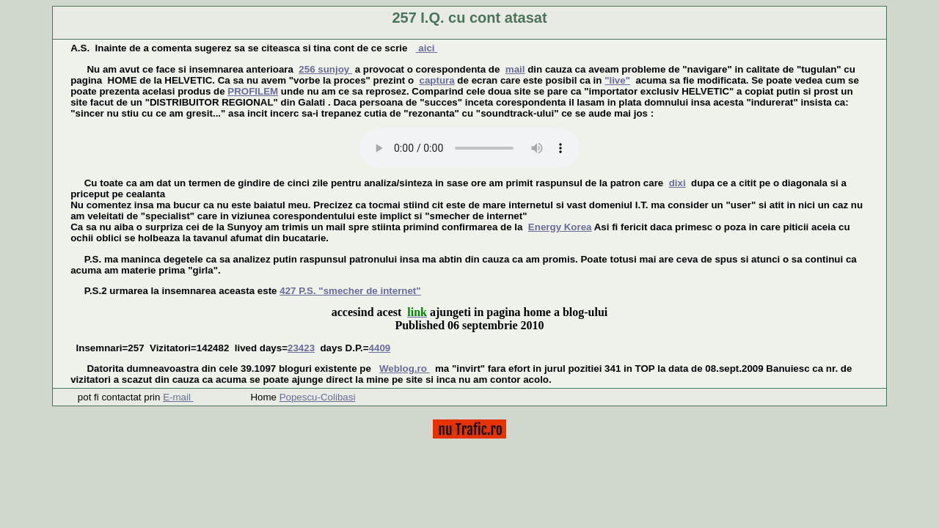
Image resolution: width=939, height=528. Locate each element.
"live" (617, 80)
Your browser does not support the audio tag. (469, 148)
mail (515, 69)
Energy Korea (560, 226)
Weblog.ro (404, 368)
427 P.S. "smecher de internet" (349, 290)
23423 (301, 347)
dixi (677, 182)
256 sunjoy (325, 69)
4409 (380, 347)
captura (437, 80)
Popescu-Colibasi (317, 397)
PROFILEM (252, 91)
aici (427, 48)
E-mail (178, 397)
